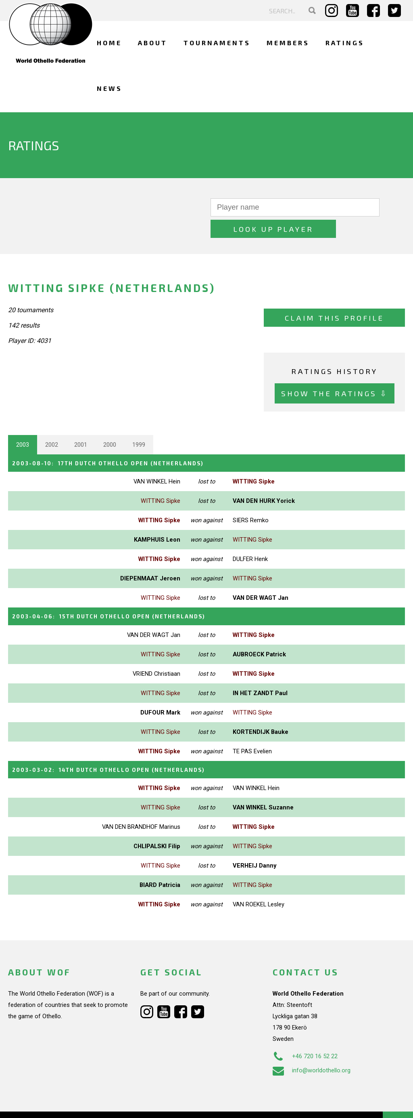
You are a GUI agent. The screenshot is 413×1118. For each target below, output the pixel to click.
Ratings (344, 42)
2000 (109, 423)
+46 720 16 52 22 (305, 1032)
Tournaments (217, 42)
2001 (80, 423)
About (152, 42)
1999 (138, 423)
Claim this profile (334, 296)
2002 (51, 423)
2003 (22, 423)
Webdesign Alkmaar (58, 1103)
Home (109, 42)
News (109, 88)
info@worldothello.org (311, 1046)
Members (288, 42)
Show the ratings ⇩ (334, 372)
